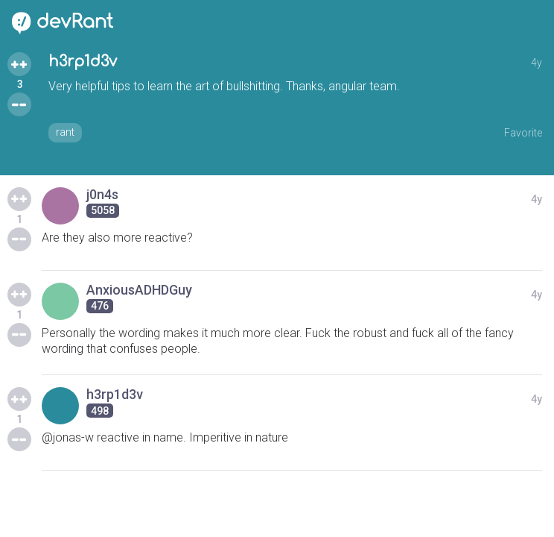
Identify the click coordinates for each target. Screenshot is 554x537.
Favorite (523, 133)
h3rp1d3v (82, 61)
